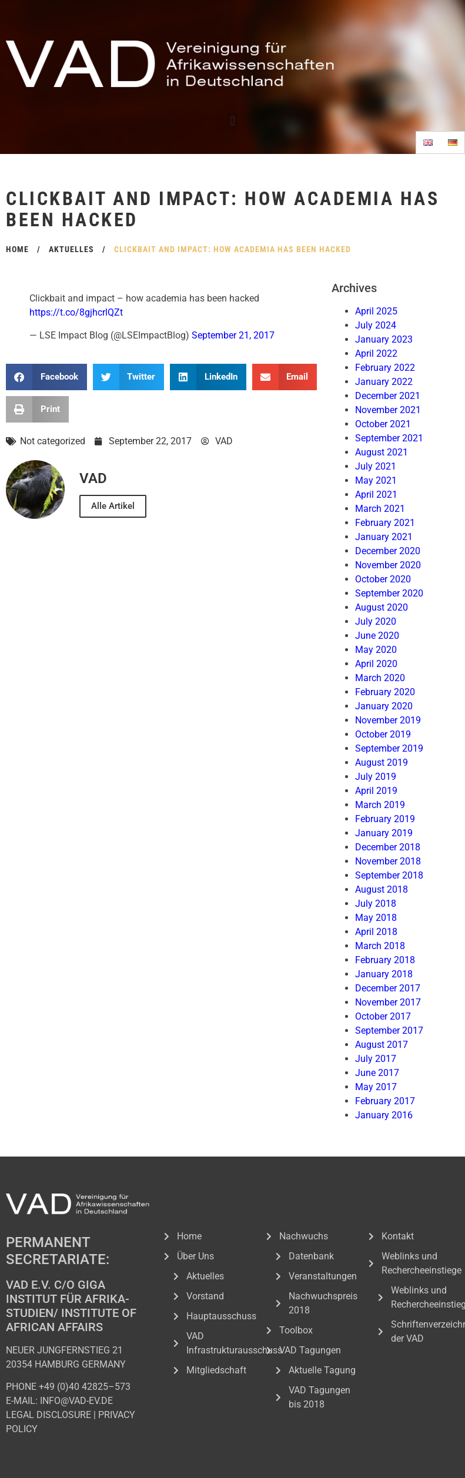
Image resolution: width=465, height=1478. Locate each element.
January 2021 (384, 536)
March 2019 (380, 804)
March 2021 (380, 508)
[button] (232, 120)
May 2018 (376, 917)
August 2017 (381, 1044)
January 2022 (384, 381)
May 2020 (376, 649)
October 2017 (383, 1016)
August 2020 (381, 607)
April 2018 (376, 931)
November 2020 (388, 565)
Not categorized (52, 441)
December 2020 (387, 551)
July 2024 (375, 325)
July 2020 (375, 621)
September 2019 (389, 748)
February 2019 (385, 819)
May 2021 (376, 480)
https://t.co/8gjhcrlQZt (76, 312)
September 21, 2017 (233, 335)
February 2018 (385, 960)
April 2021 (376, 494)
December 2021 (387, 395)
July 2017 (375, 1058)
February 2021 (385, 522)
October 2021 (383, 424)
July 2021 (375, 466)
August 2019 (381, 762)
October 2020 (383, 579)
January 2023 (384, 339)
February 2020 (385, 692)
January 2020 (384, 706)
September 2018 (389, 875)
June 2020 (377, 635)
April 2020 (376, 663)
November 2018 (388, 861)
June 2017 (377, 1072)
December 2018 (387, 847)
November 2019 (388, 720)
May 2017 (376, 1086)
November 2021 (388, 409)
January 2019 (384, 833)
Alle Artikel (113, 506)
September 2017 (389, 1030)
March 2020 (380, 677)
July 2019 (375, 776)
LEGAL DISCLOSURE (48, 1414)
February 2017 (385, 1101)
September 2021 (389, 438)
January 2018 (384, 974)
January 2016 (384, 1115)
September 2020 (389, 593)
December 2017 (387, 988)
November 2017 (388, 1002)
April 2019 (376, 790)
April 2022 (376, 353)
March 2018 (380, 945)
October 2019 (383, 734)
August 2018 (381, 889)
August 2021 (381, 452)
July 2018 (375, 903)
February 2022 (385, 367)
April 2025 (376, 311)
